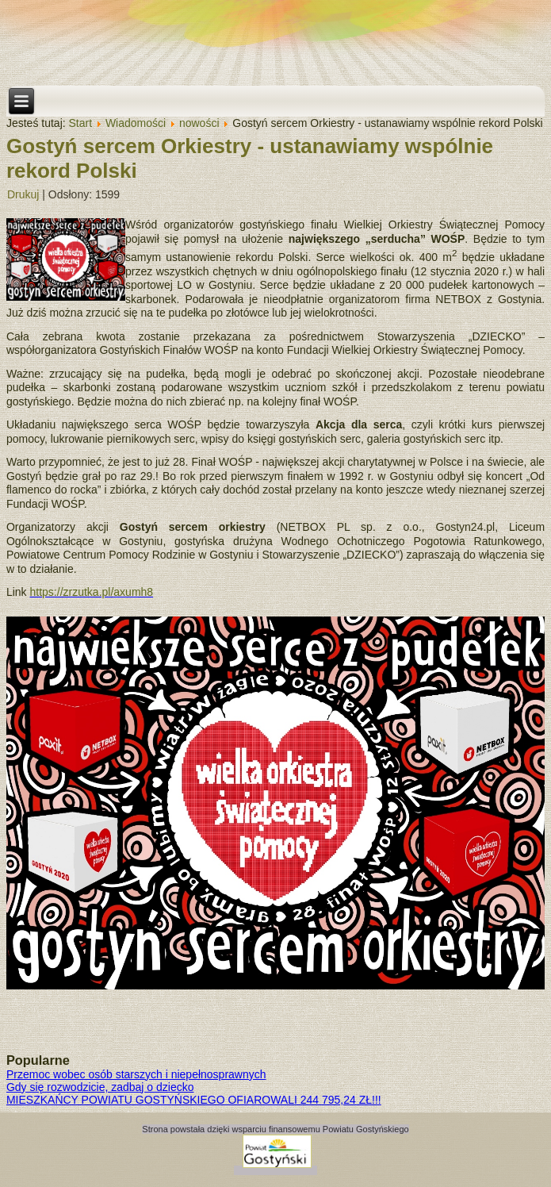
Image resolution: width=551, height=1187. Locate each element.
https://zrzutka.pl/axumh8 (92, 592)
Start (81, 123)
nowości (199, 123)
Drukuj (23, 194)
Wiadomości (135, 123)
